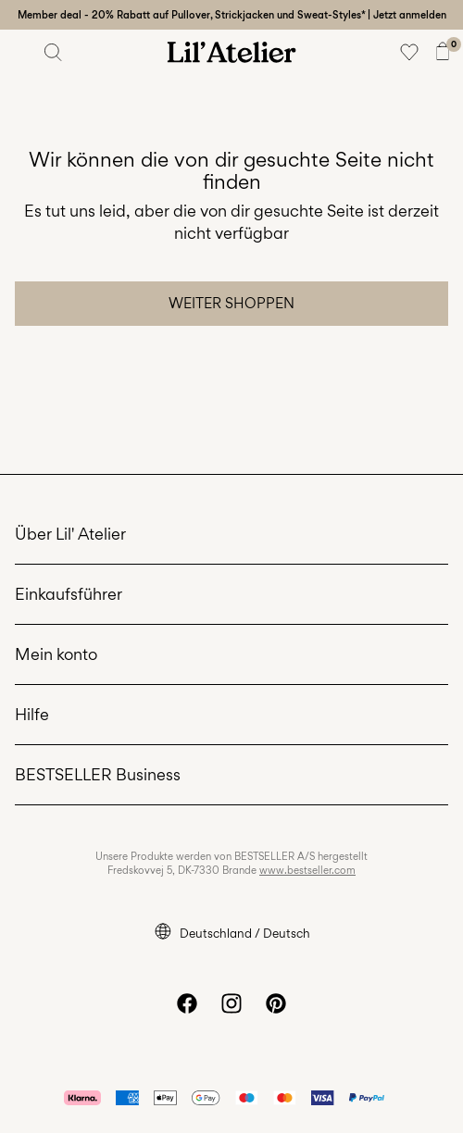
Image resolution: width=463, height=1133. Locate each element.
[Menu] (20, 51)
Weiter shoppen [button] (231, 303)
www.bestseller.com (307, 870)
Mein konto (56, 654)
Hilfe (32, 714)
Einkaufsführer (68, 594)
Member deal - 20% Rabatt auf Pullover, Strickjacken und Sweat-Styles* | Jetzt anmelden (232, 14)
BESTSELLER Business (98, 774)
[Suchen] (53, 51)
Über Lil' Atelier (70, 533)
